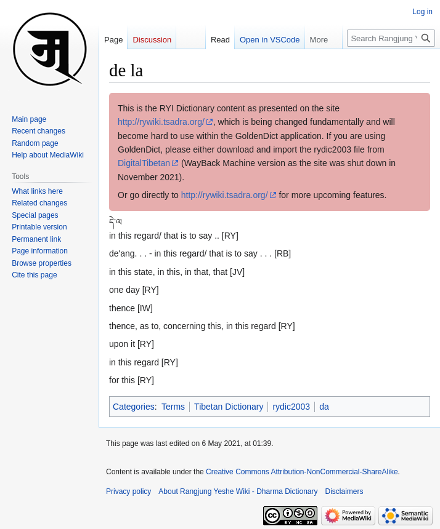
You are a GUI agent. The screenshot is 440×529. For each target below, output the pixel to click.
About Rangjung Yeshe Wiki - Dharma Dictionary (237, 491)
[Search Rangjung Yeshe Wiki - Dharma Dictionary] (391, 38)
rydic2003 (291, 407)
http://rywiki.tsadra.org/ (161, 122)
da (324, 407)
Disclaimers (344, 491)
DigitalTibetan (144, 163)
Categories (134, 407)
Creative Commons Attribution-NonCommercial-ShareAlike (301, 471)
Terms (173, 407)
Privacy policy (128, 491)
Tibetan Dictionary (228, 407)
